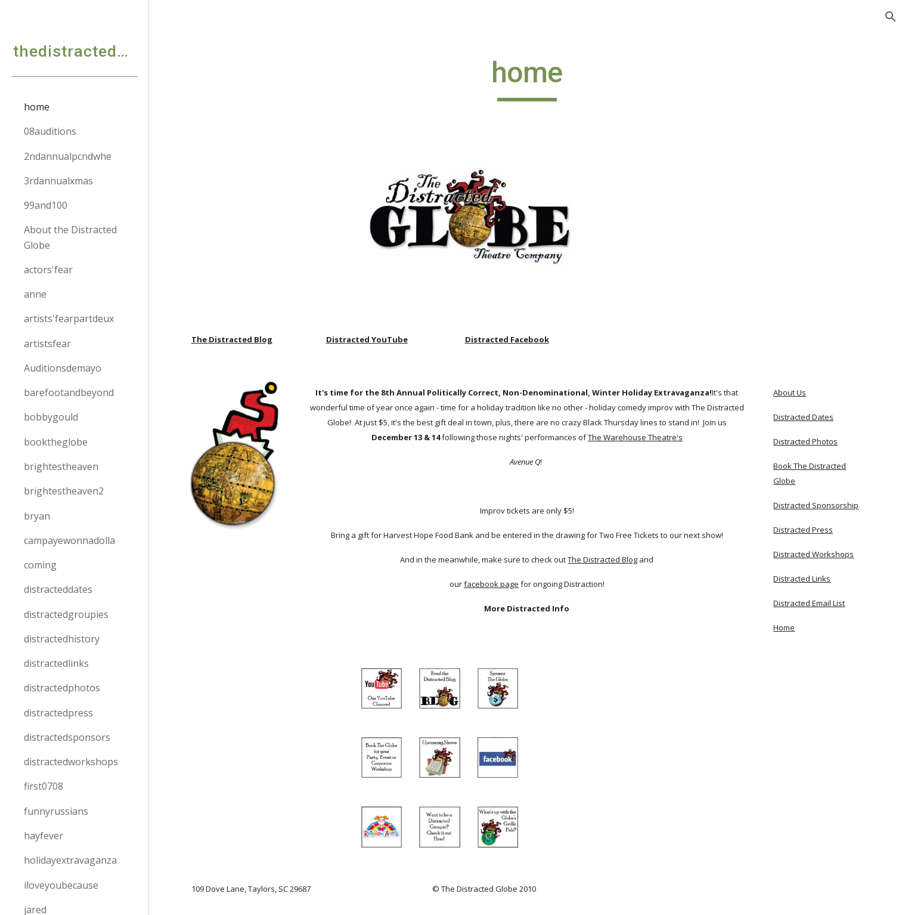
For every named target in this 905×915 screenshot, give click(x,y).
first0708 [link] (43, 786)
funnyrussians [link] (56, 811)
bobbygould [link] (51, 417)
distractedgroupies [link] (66, 614)
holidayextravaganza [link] (70, 860)
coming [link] (40, 564)
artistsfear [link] (47, 343)
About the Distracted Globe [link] (70, 237)
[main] (527, 78)
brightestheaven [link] (61, 466)
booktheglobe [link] (56, 442)
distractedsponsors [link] (67, 737)
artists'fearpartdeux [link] (69, 318)
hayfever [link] (43, 835)
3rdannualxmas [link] (58, 180)
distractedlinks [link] (56, 663)
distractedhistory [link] (62, 638)
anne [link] (35, 294)
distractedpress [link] (58, 712)
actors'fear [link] (48, 269)
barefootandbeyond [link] (69, 392)
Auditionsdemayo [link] (62, 368)
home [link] (36, 106)
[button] (890, 16)
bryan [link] (37, 516)
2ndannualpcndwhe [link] (67, 156)
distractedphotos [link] (62, 687)
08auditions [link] (50, 131)
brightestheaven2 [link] (64, 490)
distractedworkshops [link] (71, 761)
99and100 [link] (45, 205)
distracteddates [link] (58, 589)
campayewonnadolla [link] (69, 540)
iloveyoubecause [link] (61, 885)
